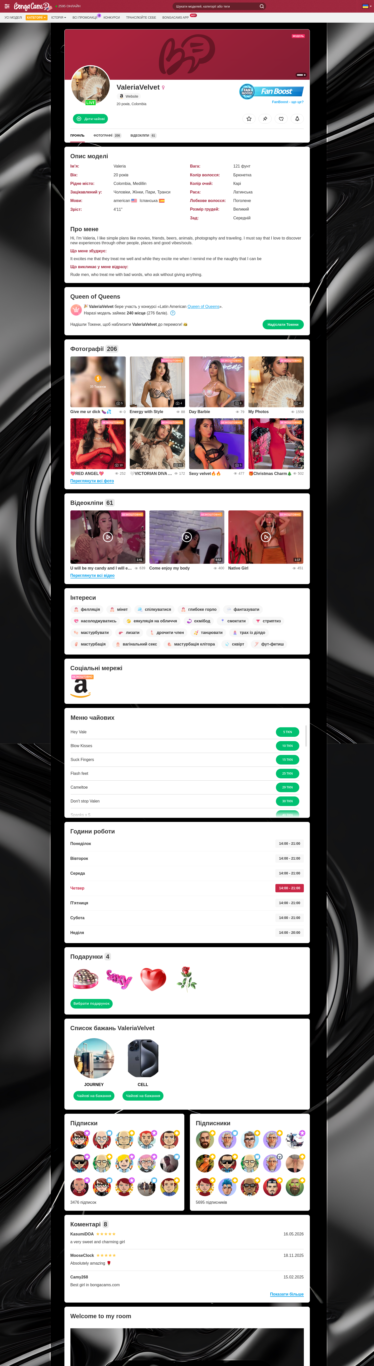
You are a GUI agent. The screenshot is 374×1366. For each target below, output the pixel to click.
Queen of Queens (203, 306)
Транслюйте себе (141, 17)
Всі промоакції (86, 17)
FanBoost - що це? (288, 102)
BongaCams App (176, 17)
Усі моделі (13, 17)
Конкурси (112, 17)
